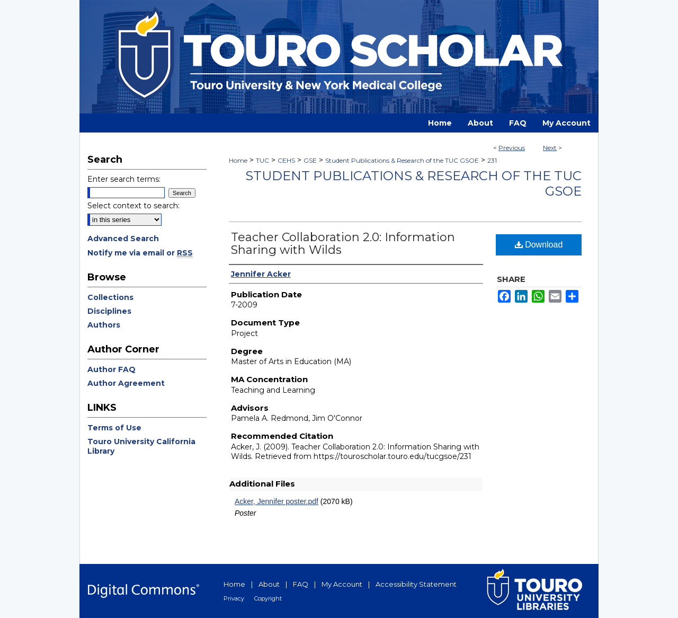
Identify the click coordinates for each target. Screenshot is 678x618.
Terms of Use (114, 427)
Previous (511, 148)
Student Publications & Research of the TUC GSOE (402, 160)
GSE (310, 160)
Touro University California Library (141, 446)
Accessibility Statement (416, 584)
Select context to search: (133, 205)
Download (539, 244)
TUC (262, 160)
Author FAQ (111, 369)
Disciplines (109, 311)
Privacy (234, 598)
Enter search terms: (123, 179)
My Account (342, 584)
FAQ (300, 584)
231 (492, 160)
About (269, 584)
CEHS (286, 160)
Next (550, 148)
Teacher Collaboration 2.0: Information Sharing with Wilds (343, 243)
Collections (110, 297)
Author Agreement (126, 383)
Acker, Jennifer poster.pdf (276, 501)
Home (238, 160)
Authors (103, 325)
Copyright (268, 598)
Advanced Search (123, 238)
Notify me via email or (140, 253)
